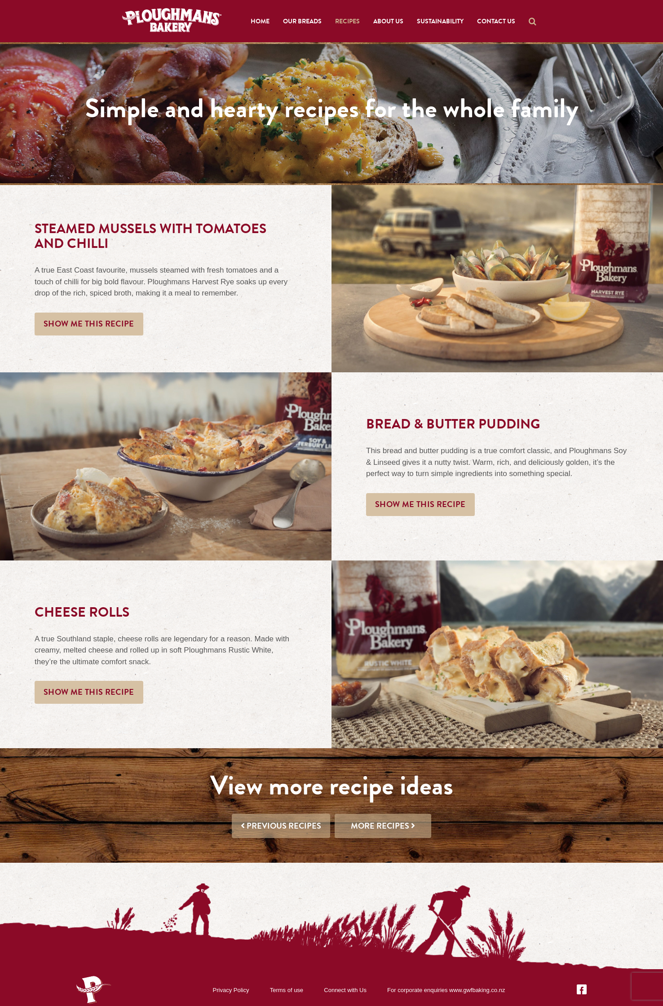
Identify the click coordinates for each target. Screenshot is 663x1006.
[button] (532, 21)
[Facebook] (582, 989)
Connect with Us (345, 990)
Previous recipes (281, 826)
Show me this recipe (89, 323)
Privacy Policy (231, 990)
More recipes (383, 826)
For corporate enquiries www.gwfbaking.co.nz (446, 990)
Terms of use (286, 990)
